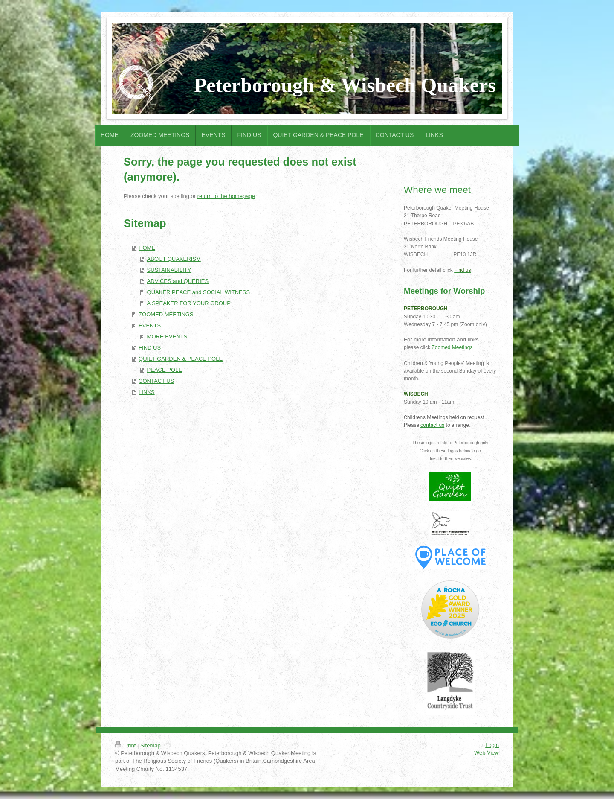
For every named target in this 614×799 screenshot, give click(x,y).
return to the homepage (226, 196)
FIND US (150, 347)
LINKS (147, 392)
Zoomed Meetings (452, 347)
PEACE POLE (164, 370)
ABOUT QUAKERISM (174, 259)
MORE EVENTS (167, 336)
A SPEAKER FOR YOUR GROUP (189, 303)
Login (492, 745)
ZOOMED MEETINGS (166, 314)
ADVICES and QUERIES (178, 281)
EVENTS (150, 325)
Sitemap (150, 745)
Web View (486, 752)
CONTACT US (156, 381)
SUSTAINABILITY (169, 270)
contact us (432, 425)
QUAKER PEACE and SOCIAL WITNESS (198, 292)
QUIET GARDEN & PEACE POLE (181, 359)
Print (126, 745)
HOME (147, 248)
